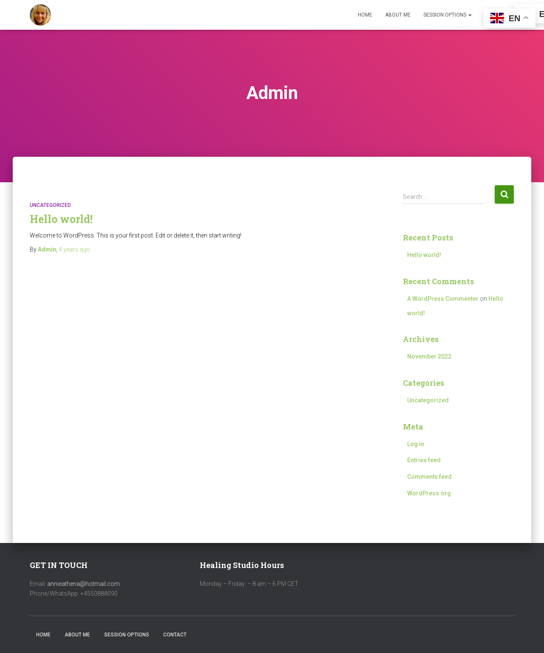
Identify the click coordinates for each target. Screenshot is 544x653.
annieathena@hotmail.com (83, 583)
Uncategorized (50, 205)
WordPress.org (429, 493)
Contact (175, 635)
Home (365, 15)
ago (74, 249)
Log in (415, 444)
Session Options (447, 15)
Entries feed (424, 460)
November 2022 (429, 356)
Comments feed (429, 476)
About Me (398, 15)
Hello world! (61, 219)
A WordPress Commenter (443, 298)
